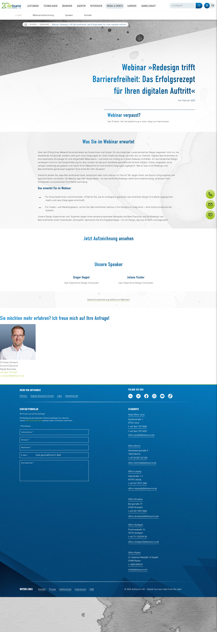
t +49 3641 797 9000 (137, 462)
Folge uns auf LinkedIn (130, 431)
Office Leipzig (134, 506)
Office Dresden (135, 534)
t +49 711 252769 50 (137, 572)
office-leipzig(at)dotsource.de (142, 523)
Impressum (80, 624)
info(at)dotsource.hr (138, 605)
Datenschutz (65, 624)
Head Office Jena (136, 450)
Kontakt (42, 624)
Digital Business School (42, 431)
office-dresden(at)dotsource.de (143, 551)
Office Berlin (134, 481)
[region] (108, 15)
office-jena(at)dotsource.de (141, 470)
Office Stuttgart (135, 560)
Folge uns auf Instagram (154, 431)
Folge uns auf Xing (138, 431)
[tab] (207, 5)
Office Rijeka (134, 588)
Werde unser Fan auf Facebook (146, 431)
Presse (52, 624)
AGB (92, 624)
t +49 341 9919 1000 (137, 518)
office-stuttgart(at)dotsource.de (143, 577)
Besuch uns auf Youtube (162, 431)
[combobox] (185, 5)
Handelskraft (71, 431)
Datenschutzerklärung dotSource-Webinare (108, 335)
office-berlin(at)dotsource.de (142, 498)
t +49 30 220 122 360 (137, 493)
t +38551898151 (135, 599)
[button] (199, 5)
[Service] (210, 210)
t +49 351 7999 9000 (137, 546)
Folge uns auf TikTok (170, 431)
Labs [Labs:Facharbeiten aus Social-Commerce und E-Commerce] (59, 431)
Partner (23, 431)
